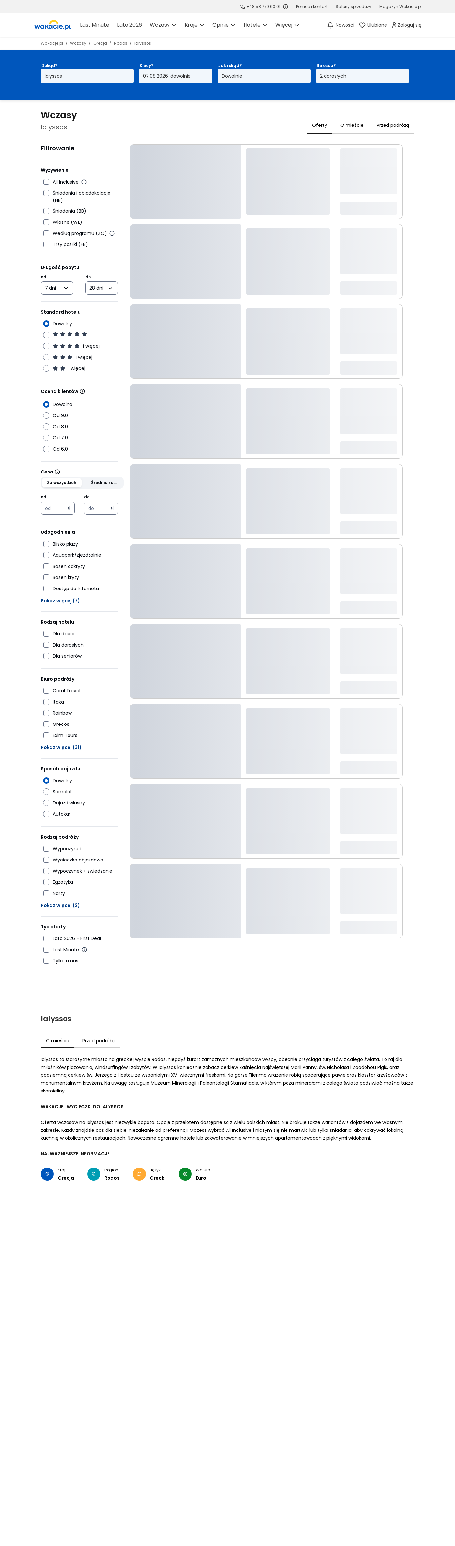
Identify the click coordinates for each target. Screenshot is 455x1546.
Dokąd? (49, 65)
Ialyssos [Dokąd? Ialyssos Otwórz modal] (53, 76)
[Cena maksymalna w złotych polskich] (97, 508)
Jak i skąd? (230, 65)
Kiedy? (146, 65)
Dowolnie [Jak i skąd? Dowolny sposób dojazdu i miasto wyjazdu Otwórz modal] (232, 76)
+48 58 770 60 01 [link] (263, 6)
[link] (52, 25)
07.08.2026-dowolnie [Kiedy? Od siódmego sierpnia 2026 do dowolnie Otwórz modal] (167, 76)
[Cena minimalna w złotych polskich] (54, 508)
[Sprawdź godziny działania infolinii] (285, 6)
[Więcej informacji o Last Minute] (84, 949)
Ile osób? (326, 65)
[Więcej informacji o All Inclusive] (84, 181)
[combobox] (52, 288)
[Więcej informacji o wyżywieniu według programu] (112, 233)
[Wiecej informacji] (82, 391)
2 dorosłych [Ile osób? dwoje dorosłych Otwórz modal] (333, 76)
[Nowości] (340, 25)
